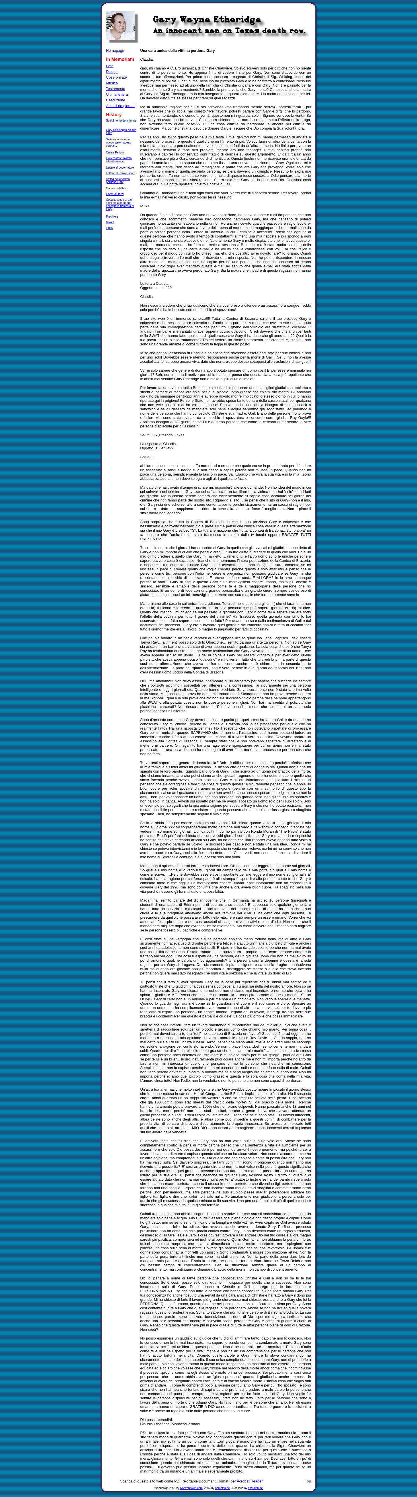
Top (308, 1481)
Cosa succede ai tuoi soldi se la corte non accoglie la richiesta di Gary (120, 204)
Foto (110, 66)
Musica (112, 83)
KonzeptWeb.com (191, 1488)
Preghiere (112, 216)
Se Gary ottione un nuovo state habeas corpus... (118, 142)
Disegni (112, 71)
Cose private (116, 77)
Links (109, 228)
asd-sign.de (222, 1488)
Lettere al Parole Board (120, 173)
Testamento (115, 89)
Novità (110, 222)
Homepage (115, 50)
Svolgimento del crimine (121, 120)
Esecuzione (115, 100)
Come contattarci (117, 188)
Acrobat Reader (250, 1481)
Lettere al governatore (120, 167)
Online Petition (115, 152)
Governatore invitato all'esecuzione (119, 160)
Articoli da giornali (120, 106)
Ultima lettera (117, 94)
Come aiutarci (115, 194)
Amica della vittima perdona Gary (118, 180)
